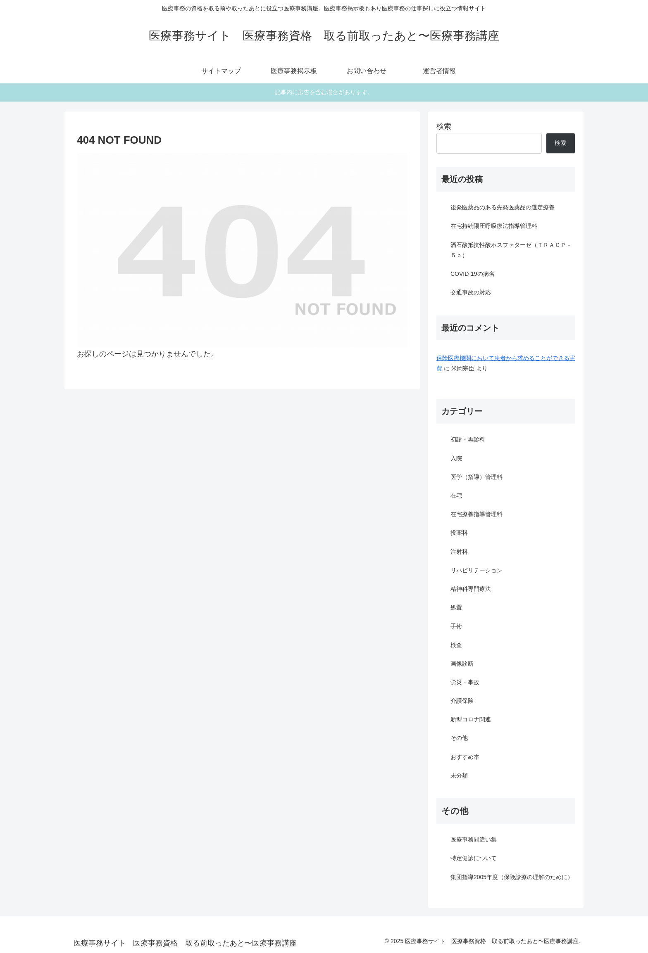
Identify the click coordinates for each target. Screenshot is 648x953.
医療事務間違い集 (473, 839)
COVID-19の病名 (472, 273)
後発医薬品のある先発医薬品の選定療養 (502, 207)
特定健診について (473, 858)
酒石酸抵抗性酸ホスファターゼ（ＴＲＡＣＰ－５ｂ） (511, 250)
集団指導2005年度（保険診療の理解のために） (511, 877)
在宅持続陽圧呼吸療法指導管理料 (493, 226)
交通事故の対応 (470, 292)
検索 (443, 126)
